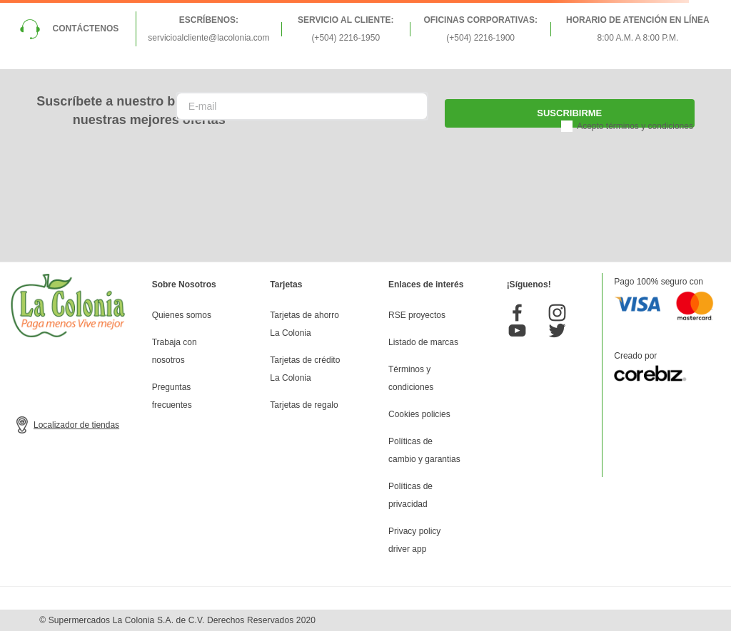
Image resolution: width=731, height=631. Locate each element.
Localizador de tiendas (76, 425)
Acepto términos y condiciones (635, 126)
